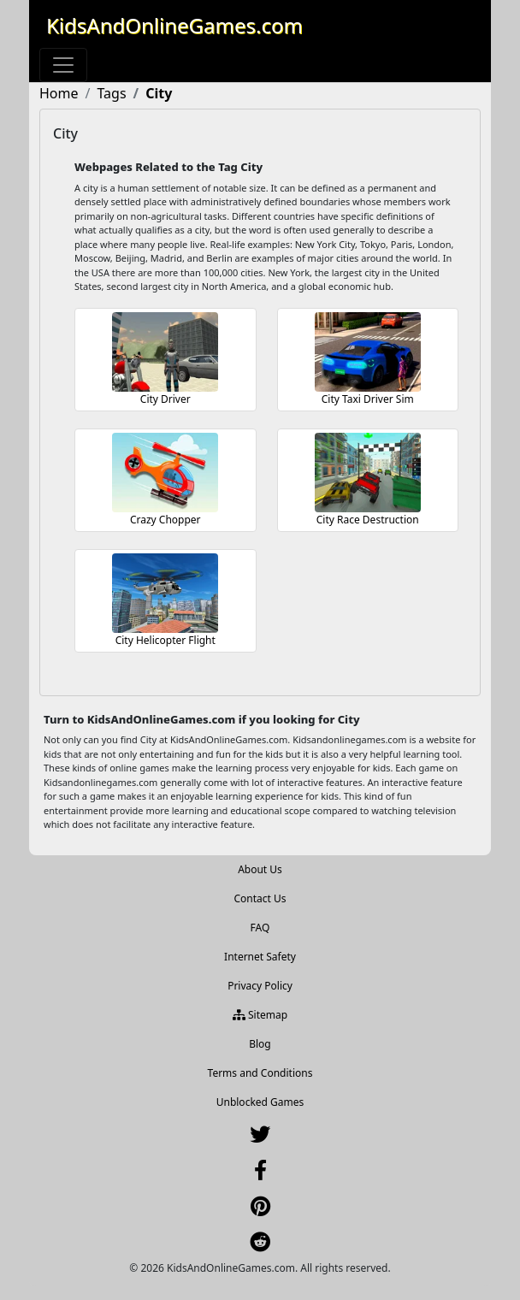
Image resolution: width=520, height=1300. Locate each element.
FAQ (260, 927)
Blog (260, 1044)
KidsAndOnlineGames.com (174, 25)
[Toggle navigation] (63, 65)
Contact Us (259, 898)
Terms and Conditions (260, 1073)
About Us (260, 869)
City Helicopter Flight (165, 640)
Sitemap (260, 1015)
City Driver (165, 399)
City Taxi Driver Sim (368, 399)
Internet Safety (260, 956)
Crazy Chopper (165, 519)
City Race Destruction (367, 519)
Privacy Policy (260, 985)
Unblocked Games (260, 1102)
